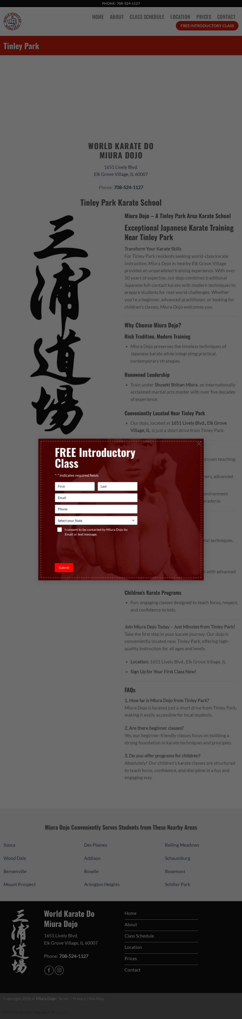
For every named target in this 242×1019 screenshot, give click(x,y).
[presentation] (91, 548)
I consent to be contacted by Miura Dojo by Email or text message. (96, 532)
